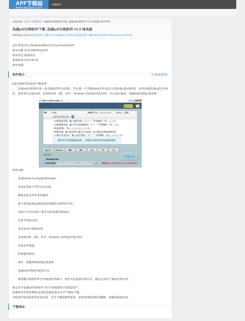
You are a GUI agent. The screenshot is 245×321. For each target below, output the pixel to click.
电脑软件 (57, 4)
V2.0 (51, 35)
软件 (40, 35)
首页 (26, 21)
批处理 (82, 35)
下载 (45, 35)
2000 (125, 35)
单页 (96, 35)
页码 (75, 35)
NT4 (109, 35)
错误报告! (159, 74)
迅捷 (25, 35)
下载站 (90, 35)
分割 (34, 35)
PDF (70, 35)
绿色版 (58, 35)
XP (130, 35)
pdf (30, 35)
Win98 (103, 35)
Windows (117, 35)
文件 (64, 35)
